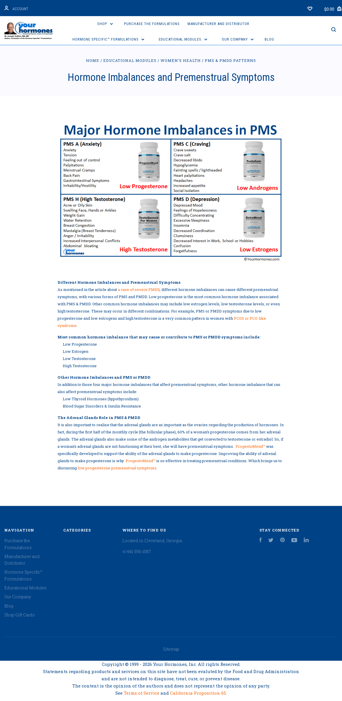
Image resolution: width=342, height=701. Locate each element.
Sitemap (171, 649)
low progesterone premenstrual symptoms (117, 467)
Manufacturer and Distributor (218, 24)
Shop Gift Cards (19, 615)
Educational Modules (183, 39)
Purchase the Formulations (152, 24)
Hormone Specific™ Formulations (108, 39)
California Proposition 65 (198, 693)
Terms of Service (142, 693)
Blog (269, 39)
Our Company (238, 39)
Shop (105, 24)
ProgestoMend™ (250, 446)
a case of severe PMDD (139, 289)
